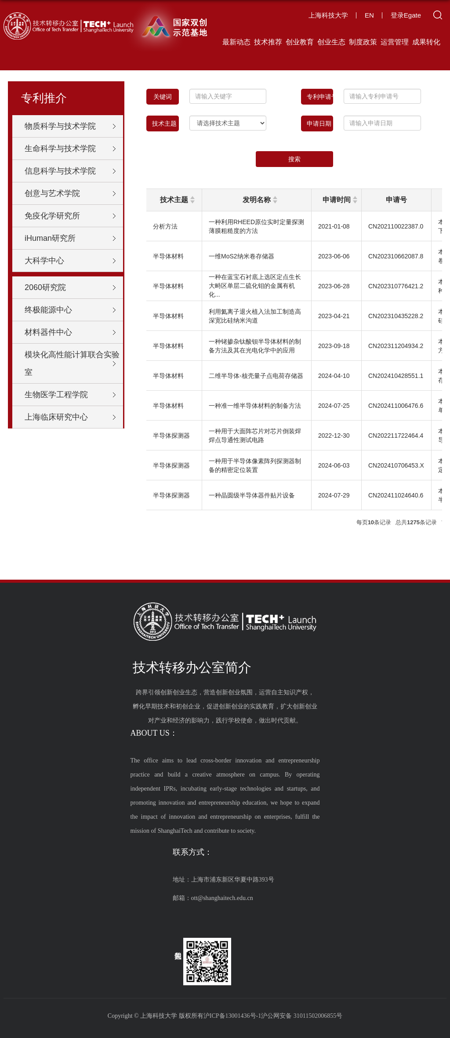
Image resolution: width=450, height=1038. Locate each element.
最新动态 (236, 42)
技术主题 (164, 123)
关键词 (165, 96)
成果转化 (426, 42)
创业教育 (300, 42)
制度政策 (363, 42)
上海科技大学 (328, 15)
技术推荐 (268, 42)
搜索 (294, 159)
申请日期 (320, 123)
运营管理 (395, 42)
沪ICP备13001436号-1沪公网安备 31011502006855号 (272, 1016)
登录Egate (406, 15)
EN (369, 15)
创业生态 (331, 42)
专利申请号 (320, 96)
